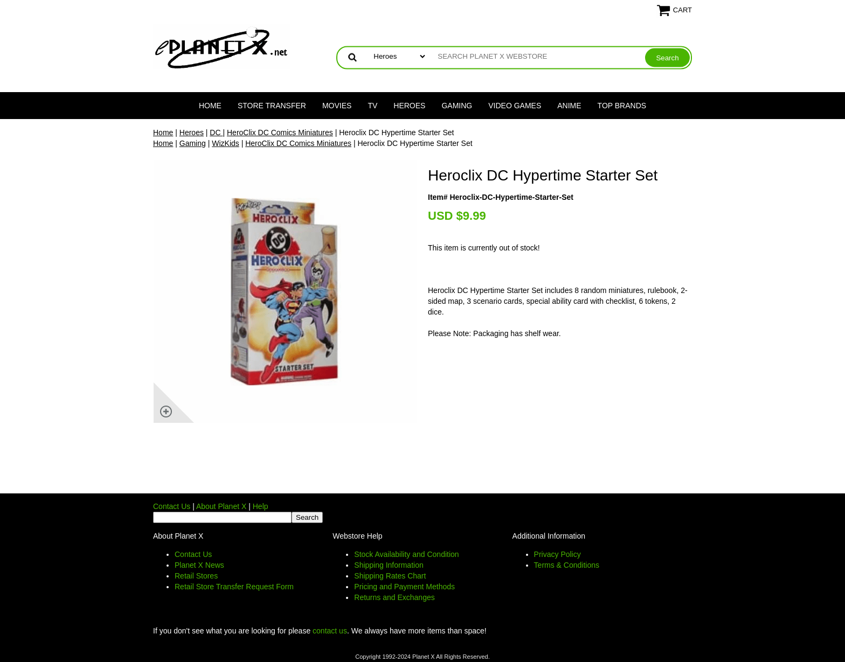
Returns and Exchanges (394, 597)
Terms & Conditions (566, 565)
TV (372, 105)
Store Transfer (272, 105)
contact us (330, 630)
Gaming (456, 105)
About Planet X (221, 506)
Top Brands (622, 105)
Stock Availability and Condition (406, 554)
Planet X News (199, 565)
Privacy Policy (557, 554)
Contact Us (171, 506)
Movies (336, 105)
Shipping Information (388, 565)
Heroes (409, 105)
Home (210, 105)
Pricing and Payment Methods (404, 586)
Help (260, 506)
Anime (569, 105)
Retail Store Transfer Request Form (234, 586)
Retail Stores (196, 576)
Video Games (514, 105)
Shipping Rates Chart (390, 576)
